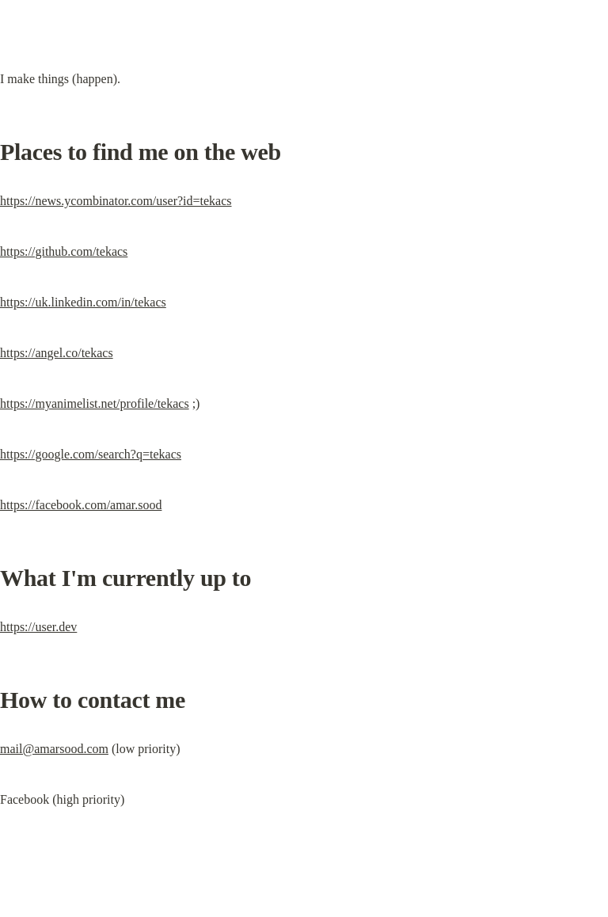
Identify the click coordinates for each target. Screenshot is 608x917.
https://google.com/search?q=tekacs (90, 454)
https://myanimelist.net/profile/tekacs (94, 403)
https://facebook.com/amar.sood (81, 505)
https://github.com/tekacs (63, 251)
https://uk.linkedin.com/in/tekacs (83, 302)
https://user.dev (38, 627)
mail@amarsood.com (54, 748)
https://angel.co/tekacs (56, 353)
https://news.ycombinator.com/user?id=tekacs (116, 200)
